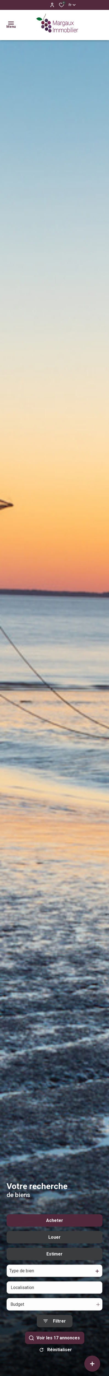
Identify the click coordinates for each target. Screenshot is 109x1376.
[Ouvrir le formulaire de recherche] (54, 1335)
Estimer (54, 1268)
